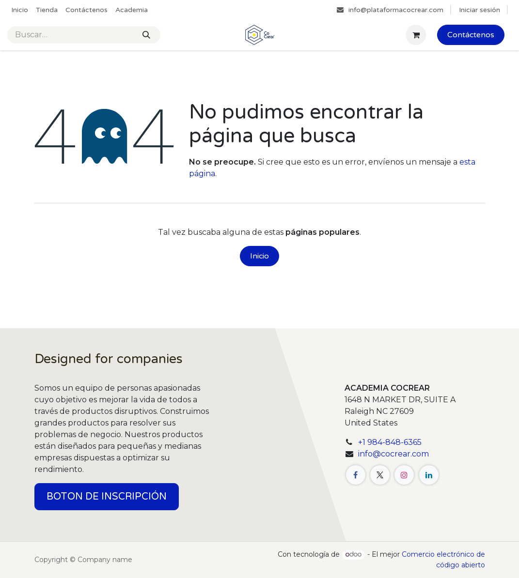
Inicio (259, 256)
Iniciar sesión (479, 10)
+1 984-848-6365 (390, 442)
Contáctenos (470, 35)
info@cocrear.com (393, 453)
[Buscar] (146, 35)
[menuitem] (19, 10)
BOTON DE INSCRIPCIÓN (107, 496)
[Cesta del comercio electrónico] (416, 35)
